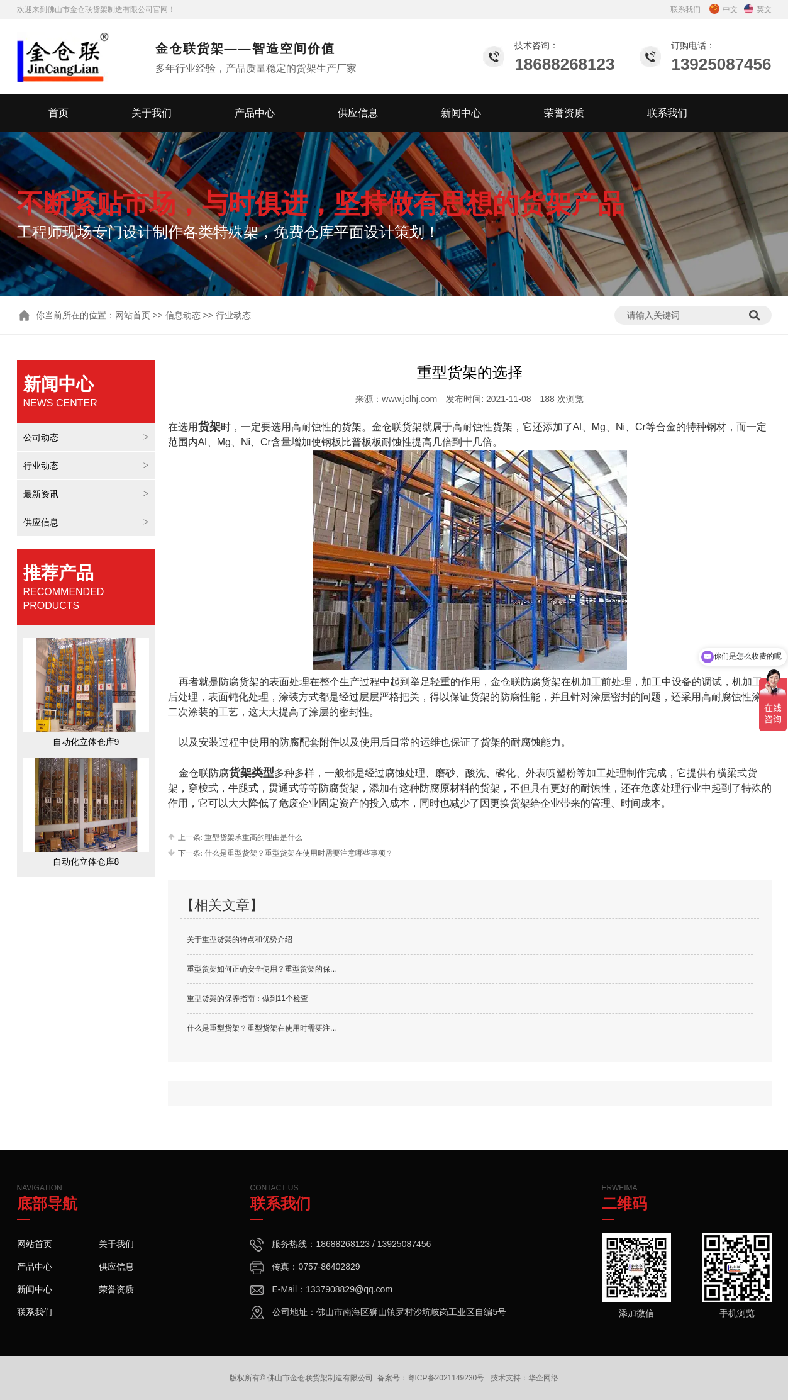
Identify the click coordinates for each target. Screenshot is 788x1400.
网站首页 (132, 315)
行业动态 (40, 466)
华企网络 (543, 1378)
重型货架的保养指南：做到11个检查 (247, 998)
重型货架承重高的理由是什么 (252, 837)
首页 (58, 113)
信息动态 (183, 315)
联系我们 (685, 9)
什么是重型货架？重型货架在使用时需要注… (262, 1028)
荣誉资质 (564, 113)
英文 (758, 9)
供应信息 (358, 113)
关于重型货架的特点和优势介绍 (239, 939)
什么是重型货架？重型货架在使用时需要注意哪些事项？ (298, 853)
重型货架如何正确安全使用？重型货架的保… (262, 969)
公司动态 (40, 437)
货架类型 (251, 772)
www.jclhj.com (409, 399)
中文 (723, 9)
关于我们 (151, 113)
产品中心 (255, 113)
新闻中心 (461, 113)
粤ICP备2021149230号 (446, 1378)
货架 (209, 426)
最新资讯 (40, 494)
